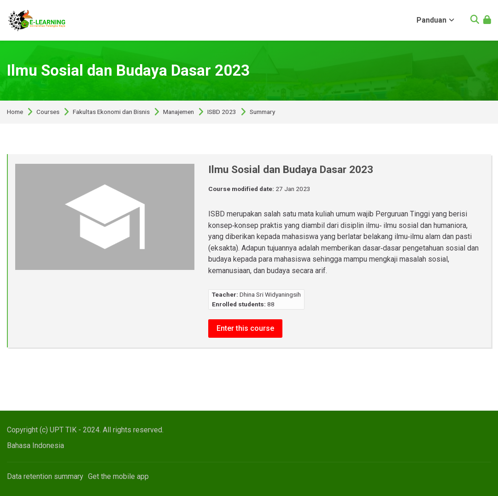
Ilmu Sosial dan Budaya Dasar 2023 (128, 70)
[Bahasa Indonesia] (35, 445)
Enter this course (245, 328)
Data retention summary (45, 476)
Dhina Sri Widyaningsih (270, 294)
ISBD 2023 (221, 112)
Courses (47, 112)
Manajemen (178, 112)
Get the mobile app (118, 476)
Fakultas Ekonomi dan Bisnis (111, 112)
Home (15, 112)
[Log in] (487, 20)
